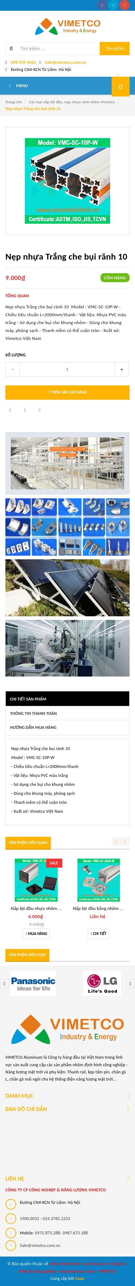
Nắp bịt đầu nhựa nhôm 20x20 (40, 908)
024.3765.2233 (56, 1218)
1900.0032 (29, 1218)
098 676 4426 (23, 62)
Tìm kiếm (114, 48)
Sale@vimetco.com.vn (65, 62)
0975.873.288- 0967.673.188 (61, 1232)
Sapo (80, 1278)
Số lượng (15, 354)
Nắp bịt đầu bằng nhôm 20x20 (102, 908)
